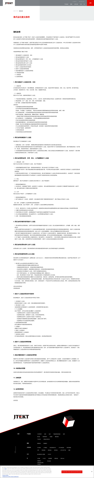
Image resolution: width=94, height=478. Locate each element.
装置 (64, 434)
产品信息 (66, 4)
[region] (47, 471)
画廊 (69, 450)
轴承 (45, 434)
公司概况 (45, 447)
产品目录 (39, 439)
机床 (50, 434)
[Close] (91, 471)
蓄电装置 (57, 436)
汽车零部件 (39, 434)
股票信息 (56, 458)
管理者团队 (69, 447)
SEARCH (74, 1)
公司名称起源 (61, 447)
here (5, 468)
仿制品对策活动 (46, 439)
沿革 (38, 450)
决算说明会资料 (40, 462)
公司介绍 (76, 4)
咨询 (90, 3)
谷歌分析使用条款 (17, 286)
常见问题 (49, 461)
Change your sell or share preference (10, 476)
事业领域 (43, 450)
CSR (81, 4)
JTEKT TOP (15, 11)
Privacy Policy (5, 475)
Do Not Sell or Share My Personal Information (72, 471)
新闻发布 (39, 443)
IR (84, 4)
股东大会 (62, 458)
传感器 (51, 436)
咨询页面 (15, 400)
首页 (18, 433)
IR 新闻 (38, 458)
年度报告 (39, 464)
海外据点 (56, 450)
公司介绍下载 (63, 450)
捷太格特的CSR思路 (41, 454)
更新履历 (45, 443)
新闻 (71, 4)
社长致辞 (39, 447)
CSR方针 (49, 454)
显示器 (38, 436)
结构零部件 (45, 436)
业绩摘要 (50, 458)
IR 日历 (44, 458)
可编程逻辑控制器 (56, 434)
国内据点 (49, 450)
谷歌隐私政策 (16, 288)
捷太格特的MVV (53, 447)
